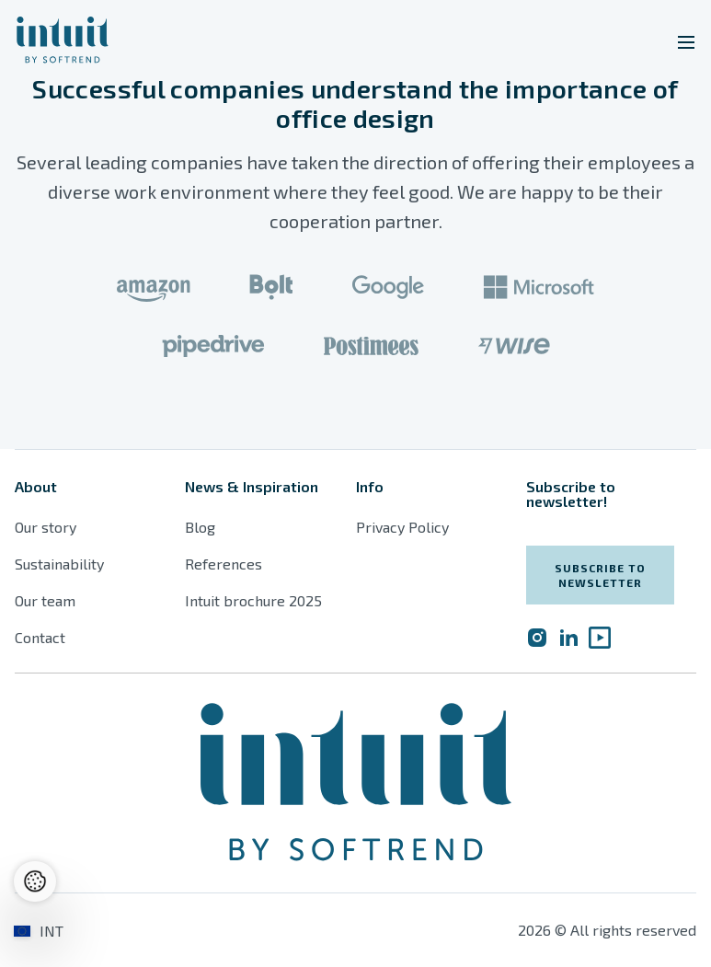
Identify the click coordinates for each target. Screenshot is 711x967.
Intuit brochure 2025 (253, 600)
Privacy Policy (402, 526)
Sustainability (59, 563)
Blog (200, 526)
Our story (45, 526)
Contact (40, 637)
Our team (45, 600)
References (223, 563)
